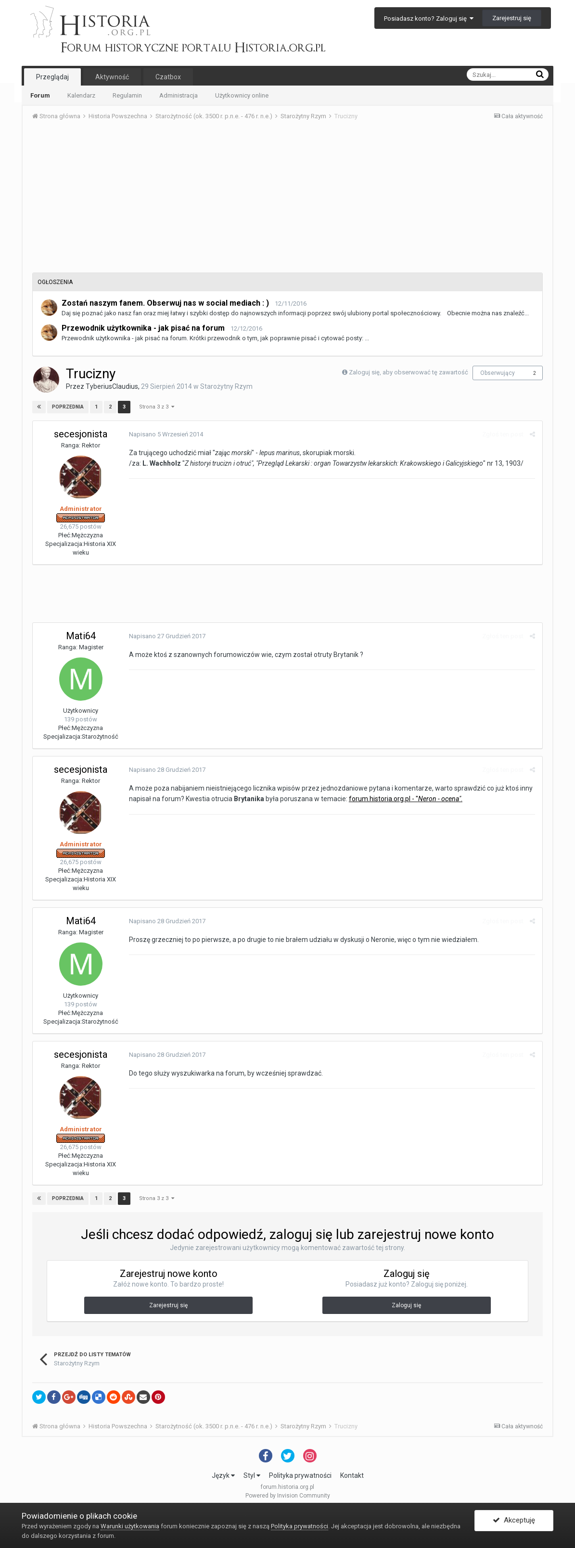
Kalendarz (81, 95)
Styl (251, 1475)
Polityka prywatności (300, 1475)
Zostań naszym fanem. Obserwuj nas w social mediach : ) (165, 303)
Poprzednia (68, 406)
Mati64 (81, 636)
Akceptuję (514, 1520)
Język (223, 1475)
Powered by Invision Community (287, 1495)
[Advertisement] (288, 200)
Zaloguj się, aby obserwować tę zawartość (408, 372)
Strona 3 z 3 (156, 407)
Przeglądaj (52, 77)
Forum (40, 95)
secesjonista (80, 434)
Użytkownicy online (241, 95)
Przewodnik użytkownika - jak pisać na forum (143, 328)
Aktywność (112, 77)
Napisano (166, 434)
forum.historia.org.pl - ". (405, 799)
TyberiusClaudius (112, 386)
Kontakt (352, 1475)
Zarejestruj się (511, 18)
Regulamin (127, 95)
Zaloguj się (406, 1305)
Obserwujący (497, 373)
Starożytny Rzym (226, 386)
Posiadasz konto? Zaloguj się (428, 18)
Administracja (178, 95)
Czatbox (168, 77)
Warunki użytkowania (130, 1526)
